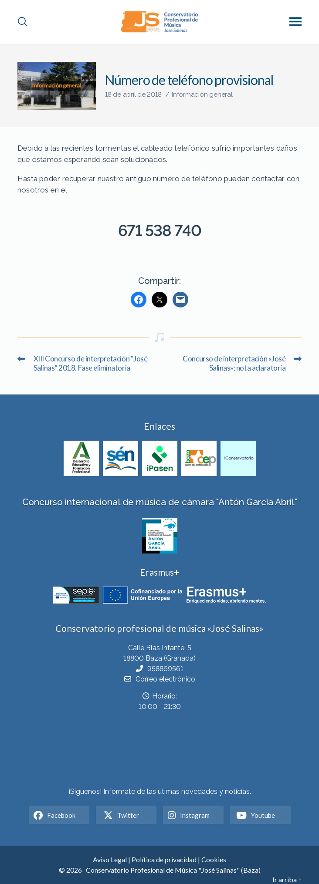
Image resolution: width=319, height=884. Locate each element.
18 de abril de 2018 (133, 94)
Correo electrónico (165, 679)
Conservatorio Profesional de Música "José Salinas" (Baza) (173, 870)
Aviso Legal (110, 859)
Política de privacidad (164, 859)
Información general (202, 94)
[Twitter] (159, 299)
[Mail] (180, 299)
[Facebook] (138, 299)
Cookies (213, 859)
